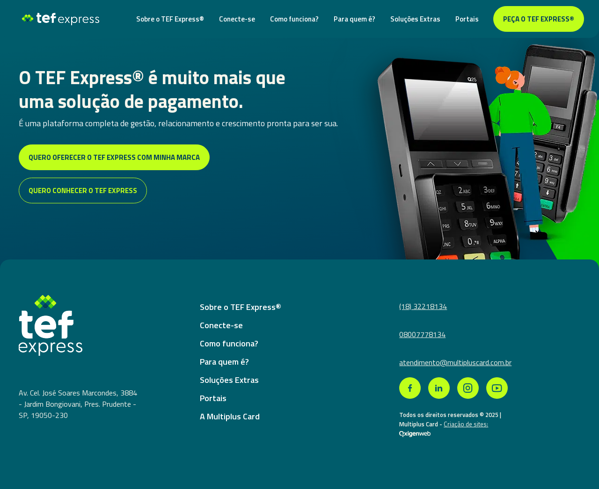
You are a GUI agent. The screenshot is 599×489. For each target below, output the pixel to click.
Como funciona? (294, 19)
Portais (467, 19)
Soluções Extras (415, 19)
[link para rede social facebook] (410, 388)
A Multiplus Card (230, 416)
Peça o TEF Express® (538, 19)
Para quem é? (354, 19)
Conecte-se (237, 19)
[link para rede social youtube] (497, 388)
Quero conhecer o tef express (83, 190)
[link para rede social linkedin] (439, 388)
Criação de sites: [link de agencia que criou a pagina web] (466, 424)
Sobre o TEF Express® (170, 19)
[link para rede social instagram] (468, 388)
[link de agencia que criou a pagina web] (415, 433)
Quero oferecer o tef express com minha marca (114, 157)
